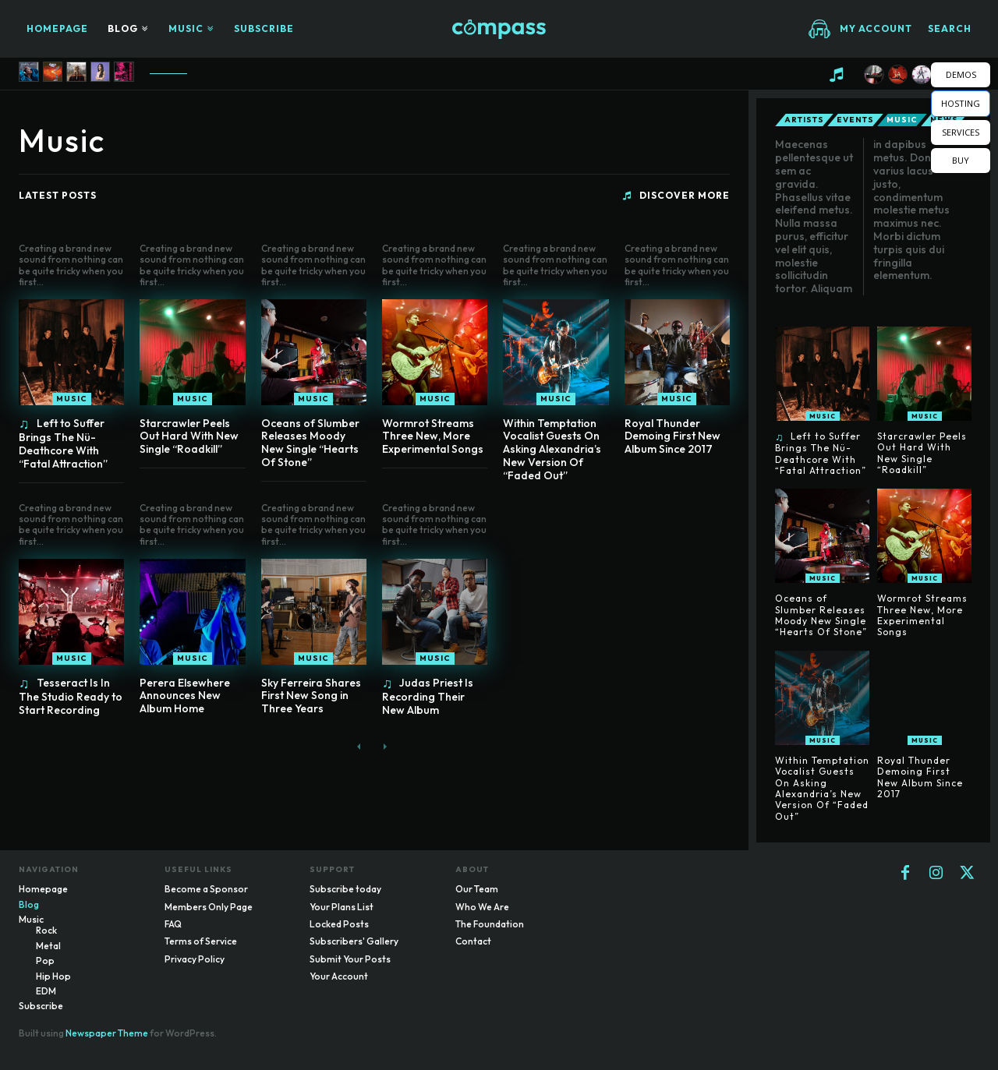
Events (855, 120)
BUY (960, 160)
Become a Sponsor (206, 889)
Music (71, 399)
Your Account (339, 976)
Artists (804, 120)
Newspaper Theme (106, 1033)
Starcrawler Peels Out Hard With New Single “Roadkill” (189, 436)
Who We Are (482, 907)
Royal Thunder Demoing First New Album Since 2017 (672, 436)
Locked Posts (339, 924)
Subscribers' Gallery (354, 941)
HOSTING (960, 103)
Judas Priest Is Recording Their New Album (428, 696)
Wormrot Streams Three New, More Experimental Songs (432, 436)
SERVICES (960, 132)
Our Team (476, 889)
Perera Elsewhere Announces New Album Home (185, 696)
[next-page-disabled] (384, 747)
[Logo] (499, 29)
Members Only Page (209, 907)
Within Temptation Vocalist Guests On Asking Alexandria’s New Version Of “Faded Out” (552, 449)
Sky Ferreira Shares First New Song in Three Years (311, 696)
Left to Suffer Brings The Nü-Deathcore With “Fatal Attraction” (63, 443)
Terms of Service (201, 941)
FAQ (173, 924)
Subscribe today (345, 889)
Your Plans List (341, 907)
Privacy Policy (195, 959)
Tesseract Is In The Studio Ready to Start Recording (70, 696)
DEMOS (961, 74)
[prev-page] (359, 747)
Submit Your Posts (350, 959)
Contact (473, 941)
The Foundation (489, 924)
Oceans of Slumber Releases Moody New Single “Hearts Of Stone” (310, 442)
